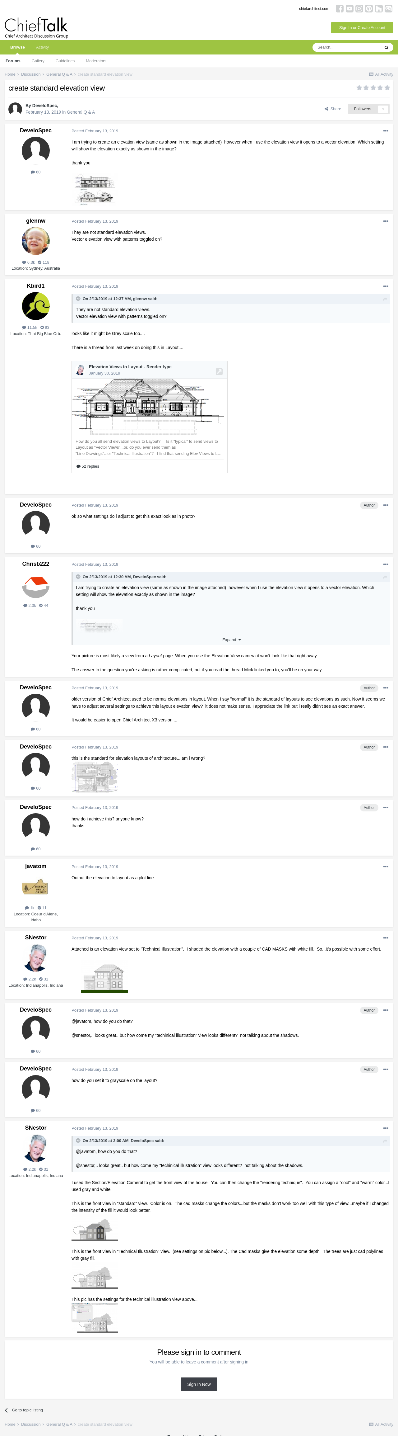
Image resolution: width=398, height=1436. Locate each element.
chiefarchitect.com (314, 9)
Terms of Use (180, 1429)
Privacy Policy (212, 1429)
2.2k (29, 971)
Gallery (38, 61)
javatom (35, 859)
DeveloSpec (44, 105)
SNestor (35, 930)
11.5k (29, 327)
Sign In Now (199, 1376)
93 (44, 327)
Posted (95, 131)
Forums (13, 61)
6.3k (28, 262)
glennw (35, 221)
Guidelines (65, 61)
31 (43, 971)
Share (333, 108)
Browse (17, 49)
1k (29, 900)
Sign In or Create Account (362, 27)
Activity (42, 47)
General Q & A (81, 112)
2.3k (29, 598)
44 (43, 598)
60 (35, 172)
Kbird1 (35, 286)
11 (42, 900)
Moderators (96, 61)
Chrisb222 (35, 556)
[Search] (346, 47)
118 (43, 262)
